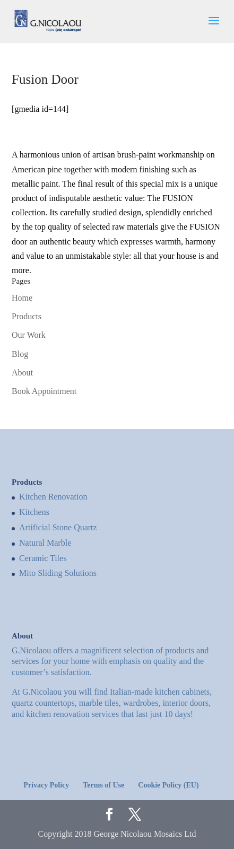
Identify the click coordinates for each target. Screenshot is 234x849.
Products (26, 316)
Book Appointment (44, 391)
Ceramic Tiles (42, 558)
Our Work (29, 334)
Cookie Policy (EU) (168, 785)
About (22, 372)
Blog (20, 353)
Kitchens (34, 512)
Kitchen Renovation (53, 496)
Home (22, 297)
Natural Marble (45, 542)
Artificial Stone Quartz (58, 527)
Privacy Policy (46, 785)
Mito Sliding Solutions (58, 572)
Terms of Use (103, 785)
